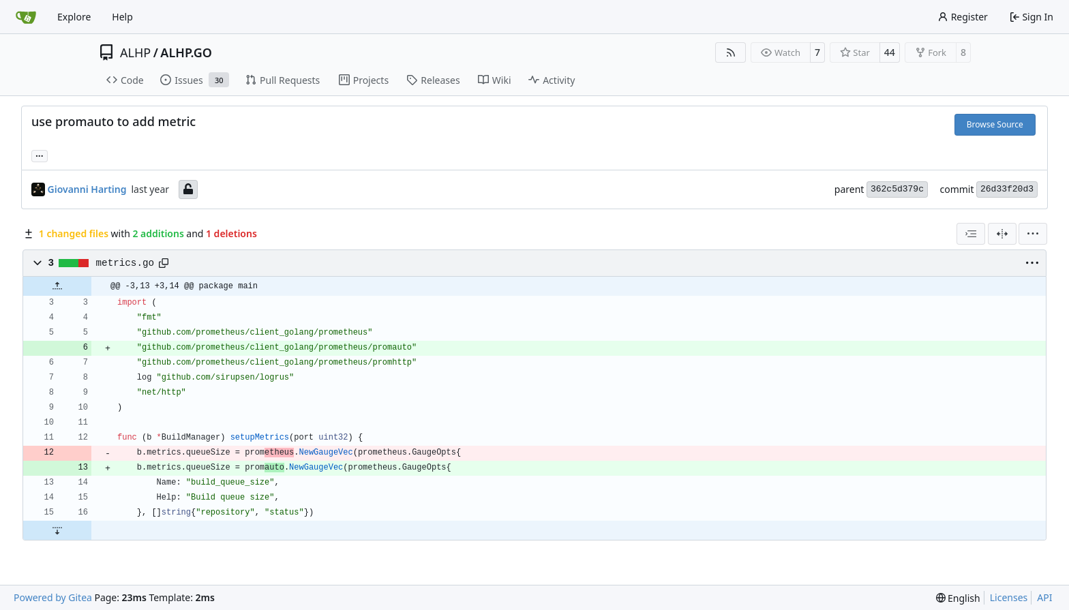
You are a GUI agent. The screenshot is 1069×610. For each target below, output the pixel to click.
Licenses (1009, 597)
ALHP (135, 52)
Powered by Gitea (53, 597)
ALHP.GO (186, 52)
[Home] (26, 17)
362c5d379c (897, 189)
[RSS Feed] (731, 52)
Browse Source (995, 124)
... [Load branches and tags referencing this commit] (39, 154)
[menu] (1033, 234)
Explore (74, 16)
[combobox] (971, 234)
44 (889, 52)
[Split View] (1002, 234)
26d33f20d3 (1007, 189)
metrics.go (125, 263)
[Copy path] (163, 263)
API (1044, 597)
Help (122, 16)
